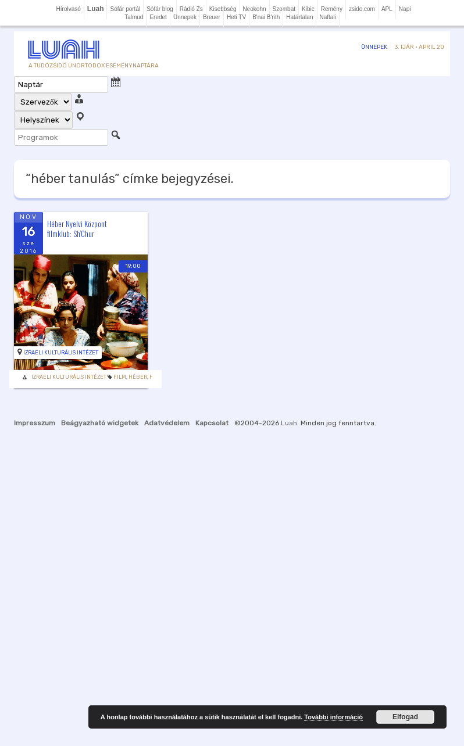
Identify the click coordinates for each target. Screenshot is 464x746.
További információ (333, 716)
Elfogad (405, 717)
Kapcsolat (212, 423)
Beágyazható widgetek (99, 423)
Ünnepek (185, 17)
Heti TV (236, 17)
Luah (289, 423)
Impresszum (34, 423)
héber (138, 377)
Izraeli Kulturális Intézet (60, 353)
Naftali (327, 17)
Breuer (211, 17)
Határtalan (299, 17)
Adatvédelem (167, 423)
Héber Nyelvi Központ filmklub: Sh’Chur (77, 228)
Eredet (157, 17)
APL (386, 9)
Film (119, 377)
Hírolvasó (68, 9)
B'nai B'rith (266, 17)
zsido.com (362, 9)
